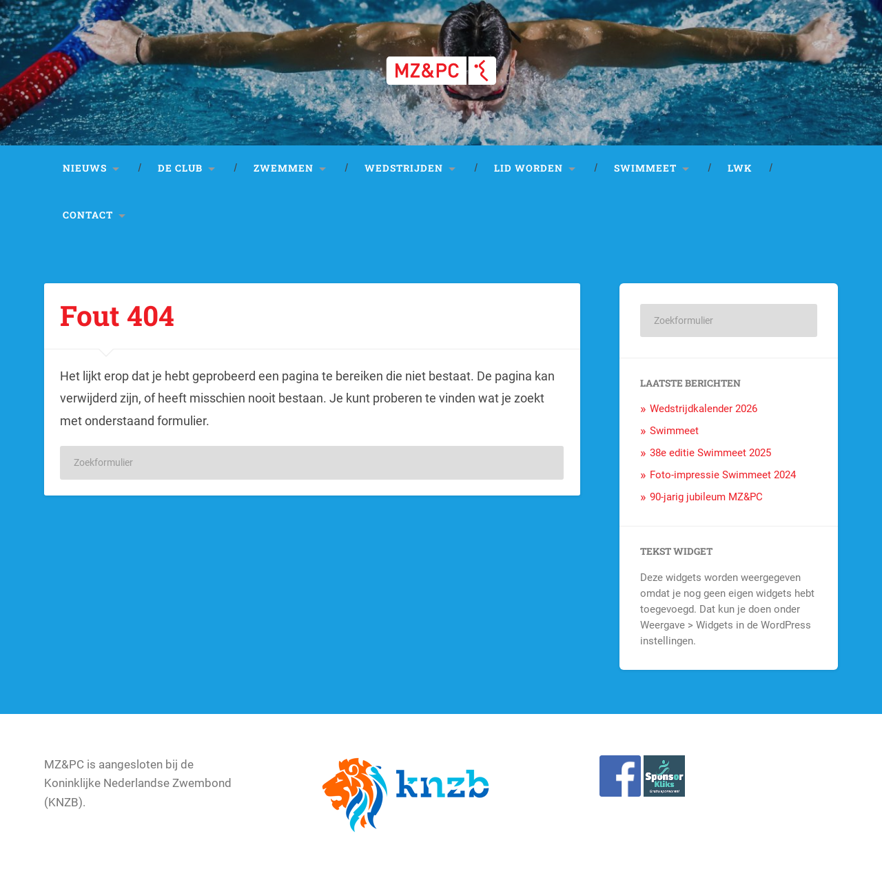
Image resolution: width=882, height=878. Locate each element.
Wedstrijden (404, 168)
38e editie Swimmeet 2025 (710, 453)
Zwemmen (284, 168)
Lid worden (528, 168)
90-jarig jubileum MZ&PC (706, 497)
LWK (740, 168)
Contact (88, 215)
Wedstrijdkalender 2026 (703, 408)
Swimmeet (645, 168)
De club (180, 168)
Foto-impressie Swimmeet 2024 (723, 475)
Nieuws (85, 168)
